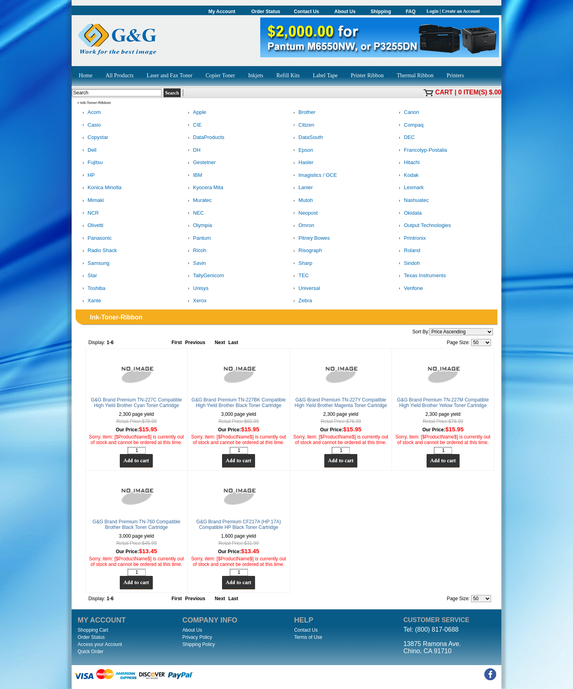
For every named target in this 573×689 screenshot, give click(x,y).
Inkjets (255, 75)
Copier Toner (220, 75)
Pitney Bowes (310, 238)
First (177, 342)
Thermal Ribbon (415, 75)
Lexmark (410, 187)
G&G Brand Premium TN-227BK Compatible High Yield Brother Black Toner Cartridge (238, 402)
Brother (303, 112)
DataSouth (306, 137)
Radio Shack (98, 250)
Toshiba (92, 288)
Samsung (94, 263)
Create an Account (461, 11)
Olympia (198, 225)
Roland (408, 250)
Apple (195, 112)
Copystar (94, 137)
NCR (89, 213)
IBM (193, 175)
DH (193, 150)
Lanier (301, 187)
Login (433, 11)
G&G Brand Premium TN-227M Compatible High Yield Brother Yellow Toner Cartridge (443, 402)
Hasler (302, 162)
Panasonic (96, 238)
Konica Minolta (100, 187)
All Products (119, 75)
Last (233, 342)
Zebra (301, 301)
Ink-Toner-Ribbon (95, 103)
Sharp (301, 263)
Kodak (407, 175)
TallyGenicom (204, 275)
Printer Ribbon (367, 75)
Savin (195, 263)
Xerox (196, 301)
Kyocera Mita (204, 187)
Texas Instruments (421, 275)
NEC (194, 213)
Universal (305, 288)
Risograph (306, 250)
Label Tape (325, 75)
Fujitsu (91, 162)
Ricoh (195, 250)
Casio (90, 125)
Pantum (198, 238)
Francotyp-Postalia (421, 150)
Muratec (198, 200)
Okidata (409, 213)
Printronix (411, 238)
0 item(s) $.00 (479, 92)
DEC (405, 137)
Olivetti (91, 225)
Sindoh (408, 263)
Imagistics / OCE (313, 175)
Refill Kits (288, 75)
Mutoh (301, 200)
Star (88, 275)
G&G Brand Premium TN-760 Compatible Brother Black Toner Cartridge (137, 524)
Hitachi (408, 162)
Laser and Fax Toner (170, 75)
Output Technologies (423, 225)
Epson (301, 150)
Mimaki (92, 200)
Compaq (409, 125)
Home (85, 75)
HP (87, 175)
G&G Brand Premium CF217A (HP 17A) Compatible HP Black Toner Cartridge (238, 524)
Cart (444, 92)
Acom (90, 112)
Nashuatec (412, 200)
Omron (302, 225)
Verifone (409, 288)
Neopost (304, 213)
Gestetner (200, 162)
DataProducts (204, 137)
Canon (407, 112)
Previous (195, 342)
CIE (193, 125)
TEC (299, 275)
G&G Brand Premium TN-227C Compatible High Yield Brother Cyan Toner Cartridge (136, 402)
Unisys (197, 288)
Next (220, 342)
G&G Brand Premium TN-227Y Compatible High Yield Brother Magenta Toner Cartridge (340, 402)
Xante (90, 301)
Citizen (302, 125)
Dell (88, 150)
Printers (455, 75)
